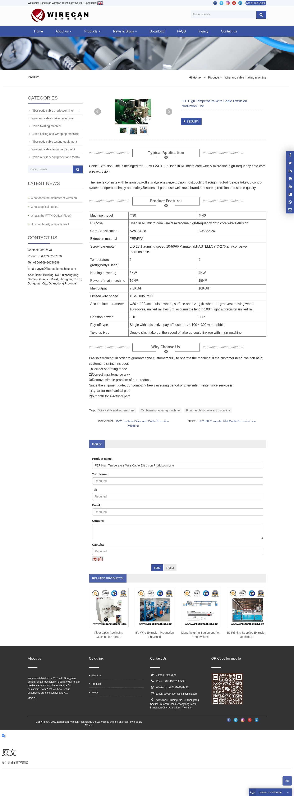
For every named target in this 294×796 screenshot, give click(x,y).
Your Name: (100, 474)
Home (38, 31)
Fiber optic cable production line (52, 110)
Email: (96, 505)
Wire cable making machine (116, 410)
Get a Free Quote (256, 2)
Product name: (102, 458)
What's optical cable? (44, 206)
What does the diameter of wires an (54, 198)
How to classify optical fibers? (50, 224)
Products (92, 31)
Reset (170, 567)
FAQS (181, 31)
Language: (94, 2)
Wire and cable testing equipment (53, 149)
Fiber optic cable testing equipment (54, 141)
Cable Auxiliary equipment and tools (55, 157)
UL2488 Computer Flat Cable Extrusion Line (227, 421)
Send (157, 567)
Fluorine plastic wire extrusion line (208, 410)
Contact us (229, 31)
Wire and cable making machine (245, 77)
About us (64, 31)
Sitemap (123, 721)
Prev (97, 111)
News (93, 692)
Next (169, 111)
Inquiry (203, 31)
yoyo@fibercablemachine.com (180, 693)
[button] (71, 31)
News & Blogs (125, 31)
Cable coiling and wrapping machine (55, 134)
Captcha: (98, 544)
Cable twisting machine (47, 126)
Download (157, 31)
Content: (98, 520)
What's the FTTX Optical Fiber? (51, 215)
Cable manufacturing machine (160, 410)
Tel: (94, 489)
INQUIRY (191, 121)
